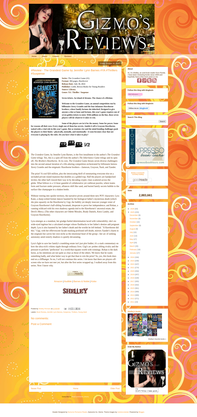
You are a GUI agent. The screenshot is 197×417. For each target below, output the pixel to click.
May (132, 239)
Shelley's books (134, 311)
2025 (132, 212)
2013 (132, 295)
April (132, 243)
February (133, 250)
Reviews (67, 56)
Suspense (67, 312)
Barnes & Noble (81, 281)
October (133, 222)
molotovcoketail (123, 412)
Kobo (93, 281)
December (134, 215)
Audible (68, 281)
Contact (55, 56)
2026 (132, 209)
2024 (132, 257)
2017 (132, 281)
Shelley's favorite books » (157, 339)
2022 (132, 264)
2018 (132, 278)
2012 (132, 299)
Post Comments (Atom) (80, 397)
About (44, 56)
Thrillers (74, 312)
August (133, 229)
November (134, 219)
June (132, 236)
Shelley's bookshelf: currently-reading (138, 173)
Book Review (41, 312)
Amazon (58, 281)
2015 (132, 288)
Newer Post (36, 388)
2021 (132, 268)
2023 (132, 261)
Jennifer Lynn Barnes (54, 312)
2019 (132, 274)
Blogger (141, 412)
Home (34, 56)
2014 (132, 292)
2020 (132, 271)
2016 (132, 285)
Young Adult (82, 312)
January (133, 253)
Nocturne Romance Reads (77, 412)
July (131, 232)
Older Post (115, 388)
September (134, 225)
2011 (132, 302)
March (132, 246)
